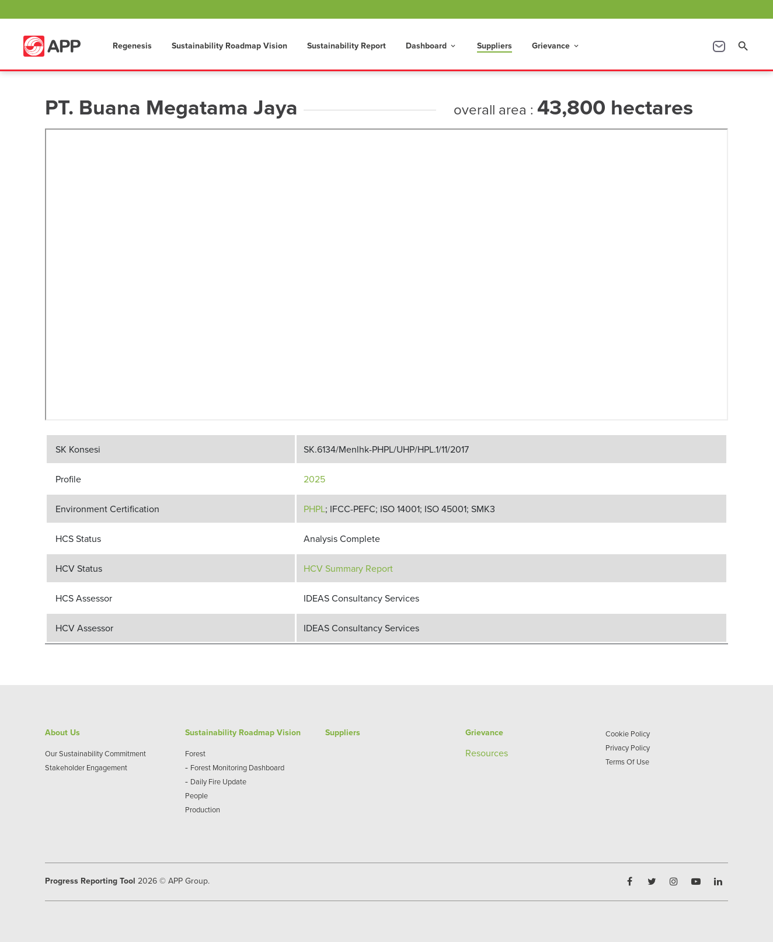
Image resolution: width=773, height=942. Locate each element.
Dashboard (431, 45)
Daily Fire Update (218, 781)
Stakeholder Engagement (86, 767)
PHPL (314, 508)
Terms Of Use (627, 761)
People (196, 795)
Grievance (556, 45)
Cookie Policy (627, 733)
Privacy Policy (627, 747)
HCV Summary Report (348, 568)
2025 (314, 478)
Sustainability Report (346, 45)
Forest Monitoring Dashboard (237, 767)
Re (470, 752)
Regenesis (132, 45)
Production (202, 809)
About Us (62, 732)
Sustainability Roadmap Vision (229, 45)
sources (492, 752)
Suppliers (494, 45)
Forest (195, 753)
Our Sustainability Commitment (95, 753)
